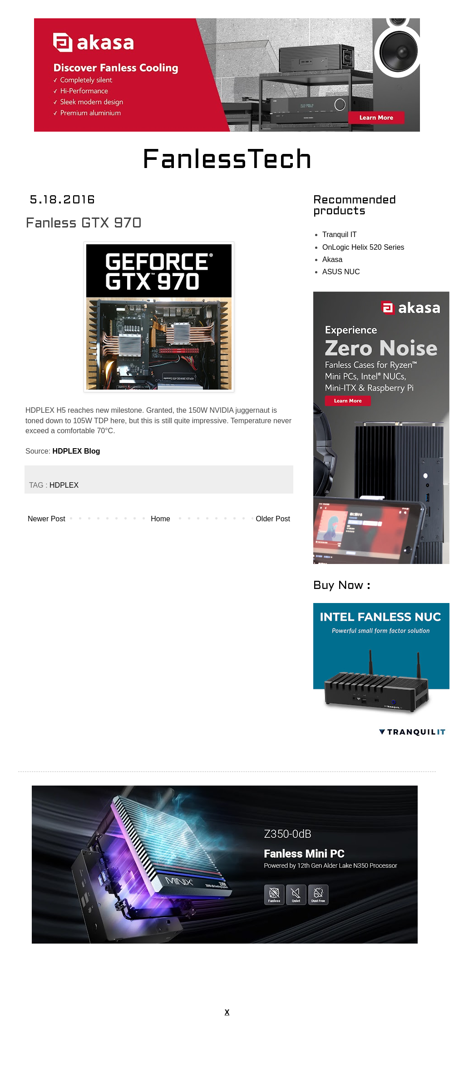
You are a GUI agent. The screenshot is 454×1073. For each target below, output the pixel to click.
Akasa (332, 259)
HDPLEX (64, 485)
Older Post (273, 519)
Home (160, 519)
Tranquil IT (339, 234)
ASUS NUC (341, 272)
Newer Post (46, 519)
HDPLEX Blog (76, 451)
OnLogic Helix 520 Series (363, 247)
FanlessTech (227, 161)
